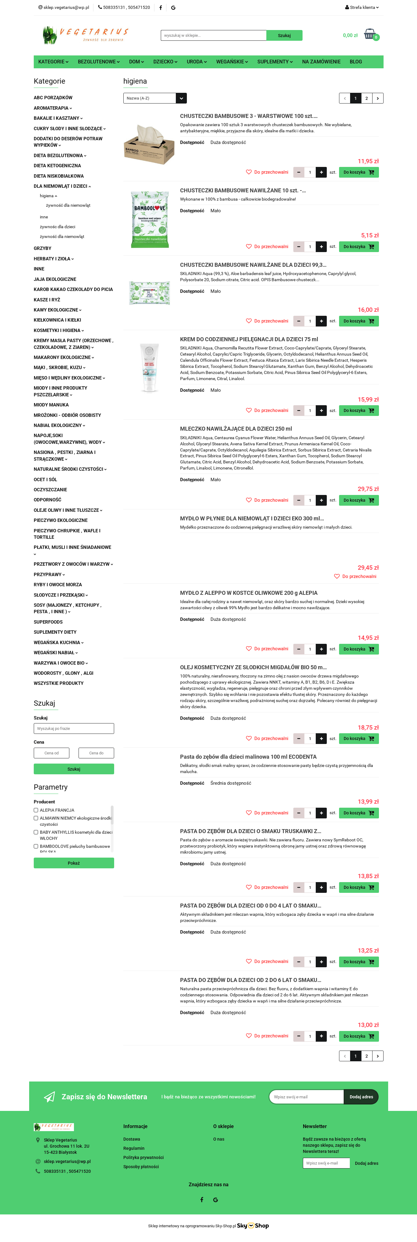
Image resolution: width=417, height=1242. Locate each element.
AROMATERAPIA (53, 108)
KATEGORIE (53, 62)
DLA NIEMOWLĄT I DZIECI (62, 186)
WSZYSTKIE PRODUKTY (58, 683)
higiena (48, 195)
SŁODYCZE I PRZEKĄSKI (61, 595)
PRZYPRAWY (49, 574)
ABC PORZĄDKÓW (53, 97)
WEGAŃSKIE (232, 62)
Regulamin (134, 1148)
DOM (136, 62)
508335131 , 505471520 (67, 1171)
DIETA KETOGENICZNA (57, 165)
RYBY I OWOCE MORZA (58, 584)
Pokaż (74, 863)
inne (44, 216)
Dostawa (131, 1139)
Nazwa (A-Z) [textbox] (138, 98)
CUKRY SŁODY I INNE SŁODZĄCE (70, 128)
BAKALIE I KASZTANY (58, 118)
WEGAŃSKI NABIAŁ (56, 652)
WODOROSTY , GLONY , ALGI (63, 673)
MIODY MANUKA (51, 405)
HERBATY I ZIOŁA (54, 259)
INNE (39, 269)
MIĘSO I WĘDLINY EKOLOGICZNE (69, 378)
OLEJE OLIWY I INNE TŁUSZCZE (68, 510)
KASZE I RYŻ (47, 300)
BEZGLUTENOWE (99, 62)
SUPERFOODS (48, 622)
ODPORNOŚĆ (47, 500)
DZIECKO (165, 62)
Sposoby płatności (141, 1166)
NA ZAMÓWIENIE (321, 62)
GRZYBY (42, 248)
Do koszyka (359, 172)
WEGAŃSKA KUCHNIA (59, 642)
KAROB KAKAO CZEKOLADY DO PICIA (73, 289)
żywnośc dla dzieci (57, 226)
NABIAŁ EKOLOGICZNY (59, 425)
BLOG (356, 62)
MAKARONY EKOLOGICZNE (64, 357)
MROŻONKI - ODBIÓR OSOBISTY (67, 415)
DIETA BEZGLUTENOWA (60, 155)
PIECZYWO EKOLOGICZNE (60, 520)
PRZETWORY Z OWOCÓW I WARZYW (73, 564)
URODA (197, 62)
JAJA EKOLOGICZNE (55, 279)
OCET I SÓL (45, 479)
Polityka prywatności (143, 1157)
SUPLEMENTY (275, 62)
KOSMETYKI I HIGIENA (59, 330)
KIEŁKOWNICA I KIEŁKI (57, 320)
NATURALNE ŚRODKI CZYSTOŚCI (70, 469)
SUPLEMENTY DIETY (55, 632)
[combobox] (155, 98)
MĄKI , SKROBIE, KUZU (60, 367)
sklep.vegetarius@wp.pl (67, 1161)
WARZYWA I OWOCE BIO (61, 663)
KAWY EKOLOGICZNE (58, 310)
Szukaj (74, 769)
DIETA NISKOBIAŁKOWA (59, 176)
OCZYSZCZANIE (50, 490)
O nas (218, 1139)
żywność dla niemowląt (68, 205)
